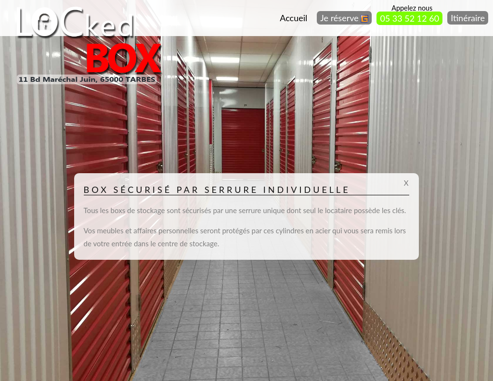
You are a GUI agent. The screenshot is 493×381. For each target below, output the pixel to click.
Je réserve (344, 18)
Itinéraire (468, 18)
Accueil (293, 18)
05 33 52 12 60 (409, 18)
